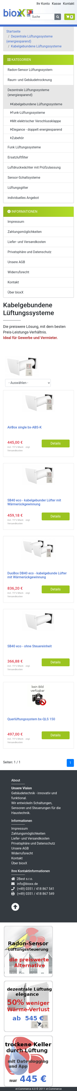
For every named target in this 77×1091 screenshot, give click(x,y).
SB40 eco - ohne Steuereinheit (29, 646)
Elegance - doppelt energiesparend (36, 129)
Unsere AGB (16, 262)
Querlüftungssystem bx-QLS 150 (31, 719)
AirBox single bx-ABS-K (24, 427)
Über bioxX (15, 292)
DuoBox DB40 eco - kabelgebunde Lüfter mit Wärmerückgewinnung (37, 575)
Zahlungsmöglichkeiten (25, 232)
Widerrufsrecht (18, 272)
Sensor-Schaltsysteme (24, 177)
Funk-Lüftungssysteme (27, 113)
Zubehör (17, 138)
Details (56, 443)
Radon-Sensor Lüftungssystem (30, 70)
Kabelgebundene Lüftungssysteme (36, 46)
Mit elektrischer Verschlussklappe (35, 121)
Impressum (16, 222)
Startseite (13, 31)
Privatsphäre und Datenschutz (29, 252)
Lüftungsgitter (18, 188)
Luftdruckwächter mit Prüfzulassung (34, 167)
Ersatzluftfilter (18, 157)
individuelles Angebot (23, 198)
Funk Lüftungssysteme (24, 147)
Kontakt (13, 282)
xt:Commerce (54, 1088)
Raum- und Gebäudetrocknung (30, 80)
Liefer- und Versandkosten (27, 242)
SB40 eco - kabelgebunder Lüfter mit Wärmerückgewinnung (34, 502)
